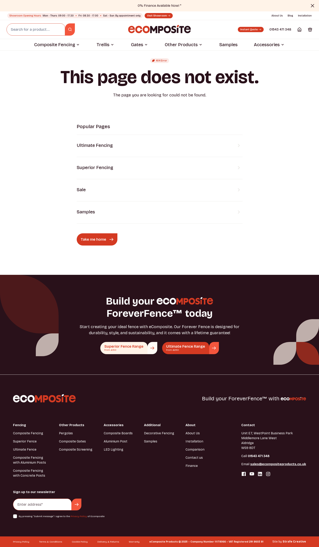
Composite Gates (72, 441)
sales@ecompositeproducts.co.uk (278, 464)
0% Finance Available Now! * (159, 6)
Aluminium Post (115, 441)
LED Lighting (113, 449)
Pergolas (66, 433)
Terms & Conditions (50, 541)
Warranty (134, 541)
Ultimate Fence (24, 449)
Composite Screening (75, 449)
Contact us (194, 458)
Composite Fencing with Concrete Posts (29, 473)
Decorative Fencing (159, 433)
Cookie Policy (80, 541)
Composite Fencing (54, 44)
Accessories (267, 44)
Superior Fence (25, 441)
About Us (277, 15)
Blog (290, 15)
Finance (192, 466)
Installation (305, 15)
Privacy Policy (79, 516)
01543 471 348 (280, 29)
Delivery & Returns (108, 541)
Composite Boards (118, 433)
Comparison (195, 449)
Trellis (103, 44)
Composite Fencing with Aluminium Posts (29, 460)
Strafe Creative (294, 541)
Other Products (181, 44)
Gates (137, 44)
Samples (228, 44)
